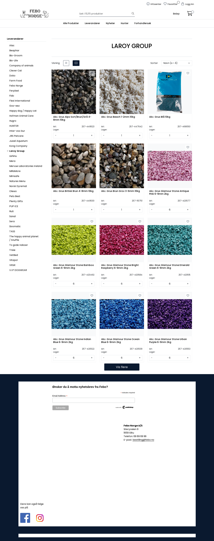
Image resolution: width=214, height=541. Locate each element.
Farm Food (15, 80)
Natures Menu (17, 181)
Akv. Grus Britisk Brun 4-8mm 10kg (73, 191)
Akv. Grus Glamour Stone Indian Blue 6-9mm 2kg (72, 341)
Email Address (59, 396)
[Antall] (73, 135)
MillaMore (15, 171)
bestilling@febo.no (143, 440)
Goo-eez (14, 105)
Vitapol (13, 260)
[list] (66, 63)
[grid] (76, 63)
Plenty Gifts (16, 201)
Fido (11, 95)
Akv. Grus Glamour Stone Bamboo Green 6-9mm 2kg (73, 267)
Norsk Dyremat (18, 186)
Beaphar (14, 50)
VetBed (13, 255)
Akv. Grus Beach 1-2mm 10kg (118, 117)
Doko (12, 75)
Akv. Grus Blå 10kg (159, 117)
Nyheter (110, 23)
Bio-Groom (15, 55)
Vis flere (122, 367)
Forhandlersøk (142, 23)
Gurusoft (107, 535)
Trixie (12, 250)
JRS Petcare (16, 136)
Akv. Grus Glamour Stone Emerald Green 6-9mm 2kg (169, 267)
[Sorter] (176, 63)
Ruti (11, 211)
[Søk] (105, 14)
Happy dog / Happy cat (23, 110)
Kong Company (18, 146)
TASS (12, 231)
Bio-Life (13, 60)
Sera (12, 221)
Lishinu (13, 156)
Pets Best (14, 196)
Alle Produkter (71, 23)
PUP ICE (13, 206)
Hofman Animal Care (21, 116)
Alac (11, 45)
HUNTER (13, 126)
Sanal (12, 216)
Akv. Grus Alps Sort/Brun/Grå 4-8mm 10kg (72, 118)
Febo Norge (16, 85)
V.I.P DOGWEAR (18, 270)
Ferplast (14, 90)
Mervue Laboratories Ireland (25, 166)
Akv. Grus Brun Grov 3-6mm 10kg (120, 191)
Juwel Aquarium (18, 141)
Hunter (124, 23)
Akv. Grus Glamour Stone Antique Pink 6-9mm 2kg (169, 193)
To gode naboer (18, 245)
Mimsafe (14, 176)
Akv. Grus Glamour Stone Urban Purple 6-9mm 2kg (168, 341)
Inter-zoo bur (17, 131)
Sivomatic (15, 226)
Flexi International (19, 100)
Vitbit (12, 265)
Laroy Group (17, 151)
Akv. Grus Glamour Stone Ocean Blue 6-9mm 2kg (120, 341)
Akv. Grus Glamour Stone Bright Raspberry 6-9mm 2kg (120, 267)
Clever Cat (15, 70)
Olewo (13, 191)
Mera (12, 161)
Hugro (12, 121)
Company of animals (21, 65)
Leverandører (92, 23)
